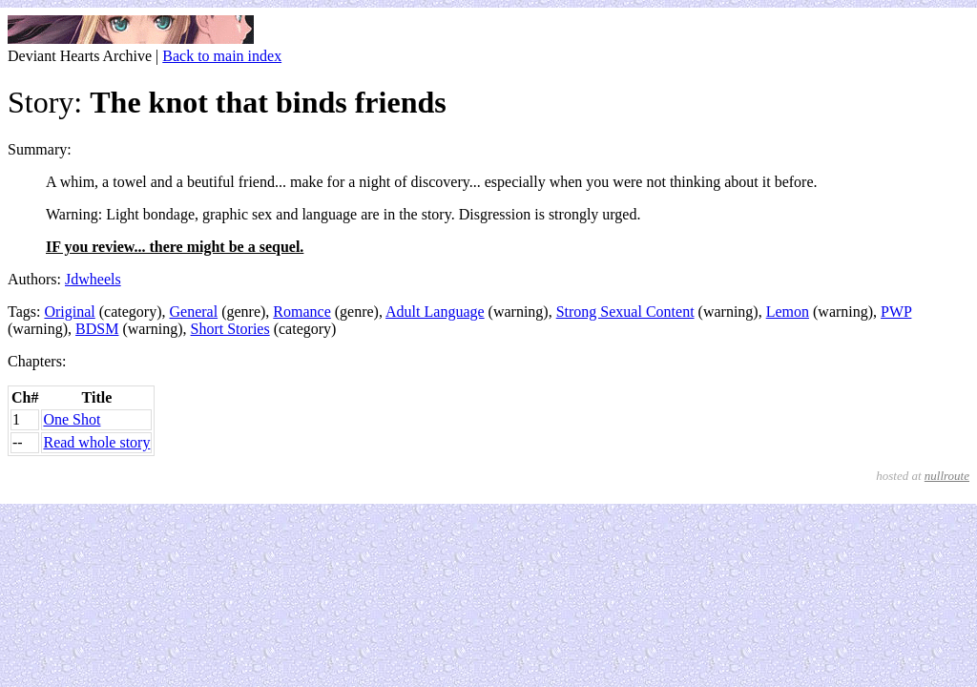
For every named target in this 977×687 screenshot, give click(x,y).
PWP (896, 311)
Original (69, 311)
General (194, 311)
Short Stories (230, 329)
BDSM (96, 329)
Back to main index (221, 56)
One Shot (71, 419)
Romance (301, 311)
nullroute (947, 475)
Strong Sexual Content (625, 311)
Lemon (787, 311)
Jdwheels (93, 279)
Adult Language (435, 311)
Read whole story (96, 442)
